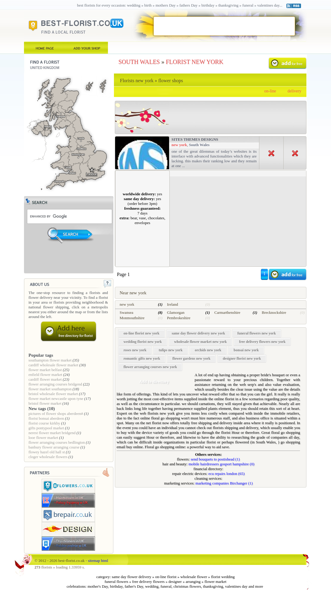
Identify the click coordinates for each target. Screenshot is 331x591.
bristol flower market (44, 403)
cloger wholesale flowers (47, 456)
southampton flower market (50, 360)
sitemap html (98, 560)
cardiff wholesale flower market (53, 365)
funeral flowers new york (256, 333)
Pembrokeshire (178, 318)
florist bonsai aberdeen (46, 418)
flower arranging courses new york (150, 367)
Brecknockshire (274, 312)
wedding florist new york (143, 342)
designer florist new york (242, 358)
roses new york (135, 350)
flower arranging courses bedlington (56, 442)
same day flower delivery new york (198, 333)
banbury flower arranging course (53, 447)
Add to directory (154, 382)
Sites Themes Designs (194, 139)
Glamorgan (175, 312)
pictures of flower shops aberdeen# (55, 413)
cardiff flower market (45, 379)
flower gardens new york (191, 358)
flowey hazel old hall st (46, 452)
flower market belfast (45, 370)
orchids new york (208, 350)
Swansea (126, 312)
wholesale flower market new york (200, 342)
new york (179, 144)
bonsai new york (246, 350)
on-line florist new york (142, 333)
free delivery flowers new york (262, 342)
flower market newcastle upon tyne (55, 398)
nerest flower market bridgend (52, 432)
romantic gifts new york (142, 358)
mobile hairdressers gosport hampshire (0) (222, 464)
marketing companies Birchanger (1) (224, 483)
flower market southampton (50, 389)
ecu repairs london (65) (226, 473)
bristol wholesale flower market (53, 394)
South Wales (199, 144)
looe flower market (43, 437)
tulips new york (170, 350)
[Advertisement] (224, 26)
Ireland (172, 304)
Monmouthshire (132, 318)
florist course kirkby (44, 423)
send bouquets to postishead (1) (215, 459)
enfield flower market (45, 374)
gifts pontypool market (46, 428)
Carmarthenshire (227, 312)
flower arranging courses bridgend (55, 384)
